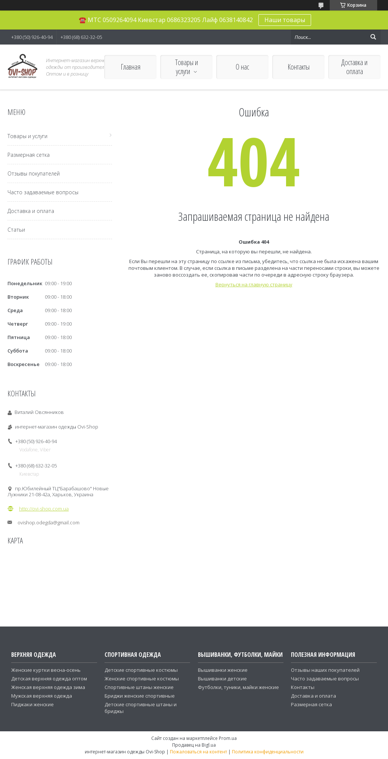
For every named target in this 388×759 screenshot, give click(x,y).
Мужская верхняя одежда (41, 695)
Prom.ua (228, 738)
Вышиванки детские (222, 678)
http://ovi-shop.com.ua (44, 509)
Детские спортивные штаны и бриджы (141, 707)
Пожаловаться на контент (198, 752)
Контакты (299, 67)
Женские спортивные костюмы (142, 678)
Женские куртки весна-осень (46, 670)
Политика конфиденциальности (268, 752)
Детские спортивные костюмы (141, 670)
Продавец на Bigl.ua (194, 745)
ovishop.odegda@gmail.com (49, 522)
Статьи (16, 229)
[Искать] (373, 37)
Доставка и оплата (354, 66)
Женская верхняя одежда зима (48, 687)
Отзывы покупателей (33, 173)
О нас (242, 67)
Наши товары (284, 20)
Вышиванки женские (223, 670)
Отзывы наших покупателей (325, 670)
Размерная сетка (28, 154)
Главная (130, 67)
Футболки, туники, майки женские (238, 687)
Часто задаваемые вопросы (42, 192)
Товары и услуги (186, 66)
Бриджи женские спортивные (140, 695)
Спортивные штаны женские (139, 687)
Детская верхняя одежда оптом (49, 678)
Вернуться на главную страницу (253, 284)
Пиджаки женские (32, 704)
